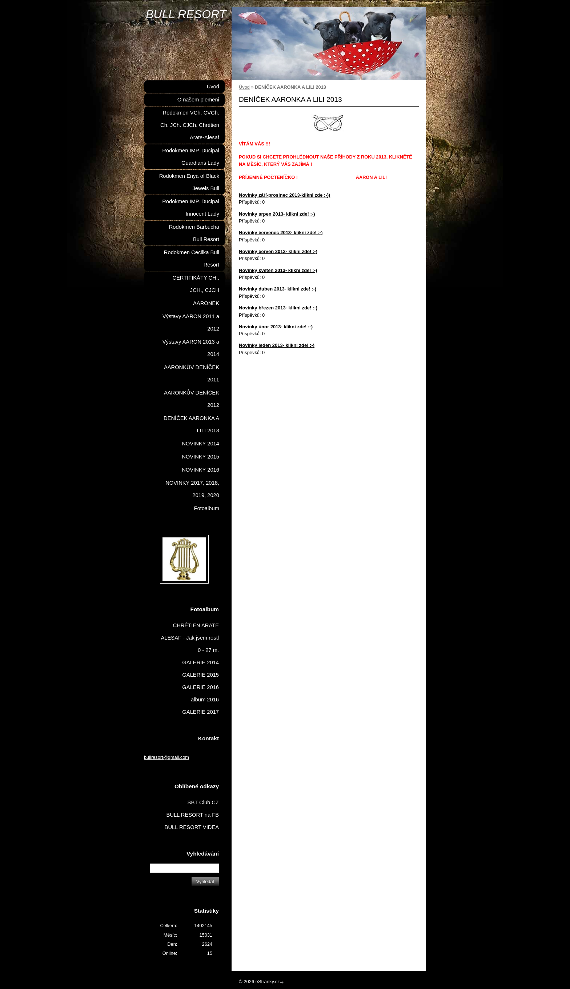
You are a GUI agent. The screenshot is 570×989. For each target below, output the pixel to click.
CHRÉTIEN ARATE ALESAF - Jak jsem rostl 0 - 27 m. (190, 637)
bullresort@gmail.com (166, 757)
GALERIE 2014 (200, 662)
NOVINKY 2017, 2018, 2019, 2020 (192, 489)
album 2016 (205, 699)
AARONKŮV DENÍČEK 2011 (191, 373)
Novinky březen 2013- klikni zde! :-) (278, 308)
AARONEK (206, 303)
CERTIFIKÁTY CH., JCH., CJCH (195, 284)
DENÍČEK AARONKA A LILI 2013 (191, 424)
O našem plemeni (198, 100)
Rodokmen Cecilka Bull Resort (191, 258)
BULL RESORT (186, 14)
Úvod (244, 87)
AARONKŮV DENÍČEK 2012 (191, 399)
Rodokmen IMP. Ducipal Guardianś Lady (190, 157)
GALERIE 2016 (200, 687)
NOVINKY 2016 (200, 470)
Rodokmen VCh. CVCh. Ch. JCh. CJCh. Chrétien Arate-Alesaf (189, 125)
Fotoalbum (206, 508)
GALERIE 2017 (200, 712)
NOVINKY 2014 (200, 444)
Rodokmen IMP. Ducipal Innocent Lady (190, 208)
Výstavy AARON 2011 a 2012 (190, 322)
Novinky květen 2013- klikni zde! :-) (278, 270)
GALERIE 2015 (200, 675)
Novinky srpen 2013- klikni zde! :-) (277, 214)
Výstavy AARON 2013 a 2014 (190, 348)
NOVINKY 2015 (200, 457)
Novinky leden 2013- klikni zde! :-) (276, 345)
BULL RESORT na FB (192, 815)
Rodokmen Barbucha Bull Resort (194, 233)
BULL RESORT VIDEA (192, 827)
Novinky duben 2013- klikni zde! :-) (277, 289)
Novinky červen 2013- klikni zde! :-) (278, 251)
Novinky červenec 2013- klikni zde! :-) (280, 232)
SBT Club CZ (203, 802)
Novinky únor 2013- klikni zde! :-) (276, 326)
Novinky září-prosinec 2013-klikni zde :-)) (284, 195)
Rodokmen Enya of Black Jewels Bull (189, 182)
